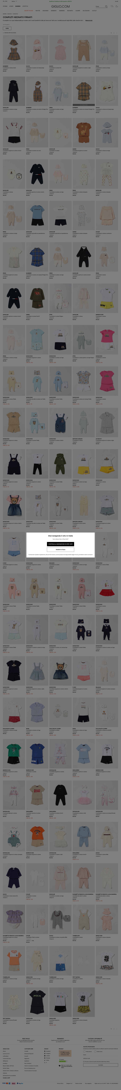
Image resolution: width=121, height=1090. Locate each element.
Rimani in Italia (60, 549)
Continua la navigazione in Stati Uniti (60, 544)
